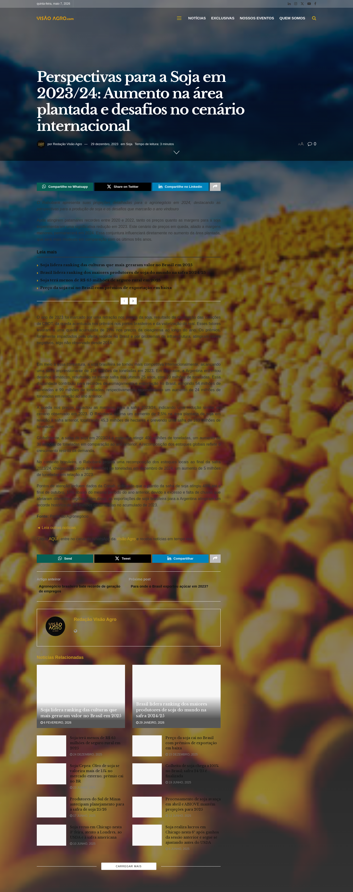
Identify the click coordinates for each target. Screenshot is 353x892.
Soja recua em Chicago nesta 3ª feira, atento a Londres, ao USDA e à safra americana (96, 836)
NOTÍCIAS (197, 18)
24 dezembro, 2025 (86, 758)
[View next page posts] (133, 302)
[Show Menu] (179, 18)
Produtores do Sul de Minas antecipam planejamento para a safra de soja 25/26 (97, 807)
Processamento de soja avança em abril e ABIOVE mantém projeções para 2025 (193, 807)
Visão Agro (126, 540)
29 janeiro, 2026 (150, 726)
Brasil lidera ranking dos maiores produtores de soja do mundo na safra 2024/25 (123, 273)
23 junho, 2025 (83, 791)
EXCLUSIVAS (222, 18)
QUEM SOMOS (292, 18)
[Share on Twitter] (122, 187)
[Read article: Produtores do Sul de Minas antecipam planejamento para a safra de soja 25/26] (51, 810)
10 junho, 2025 (83, 847)
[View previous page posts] (124, 302)
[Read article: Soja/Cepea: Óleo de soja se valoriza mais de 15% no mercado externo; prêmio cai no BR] (51, 777)
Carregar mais (128, 869)
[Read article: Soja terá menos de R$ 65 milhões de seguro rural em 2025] (51, 749)
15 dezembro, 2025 (181, 758)
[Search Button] (314, 18)
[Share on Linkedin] (180, 187)
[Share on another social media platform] (215, 187)
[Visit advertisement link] (129, 355)
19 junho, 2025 (178, 786)
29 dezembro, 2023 (104, 144)
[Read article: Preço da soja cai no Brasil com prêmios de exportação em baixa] (147, 749)
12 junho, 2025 (178, 819)
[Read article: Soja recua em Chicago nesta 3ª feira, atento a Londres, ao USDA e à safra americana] (51, 838)
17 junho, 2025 (83, 819)
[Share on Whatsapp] (65, 187)
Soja (129, 144)
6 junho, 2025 (177, 852)
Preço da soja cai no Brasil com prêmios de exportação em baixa (106, 288)
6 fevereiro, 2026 (55, 726)
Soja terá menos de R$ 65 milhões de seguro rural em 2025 (100, 281)
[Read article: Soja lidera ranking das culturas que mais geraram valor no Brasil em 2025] (81, 699)
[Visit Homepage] (55, 18)
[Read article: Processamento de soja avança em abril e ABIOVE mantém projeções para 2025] (147, 810)
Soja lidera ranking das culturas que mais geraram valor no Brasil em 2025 (116, 266)
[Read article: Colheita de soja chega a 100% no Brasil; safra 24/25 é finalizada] (147, 777)
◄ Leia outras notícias (56, 529)
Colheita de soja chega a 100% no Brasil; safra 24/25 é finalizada (192, 774)
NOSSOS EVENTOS (257, 18)
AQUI (53, 540)
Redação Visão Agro (67, 144)
